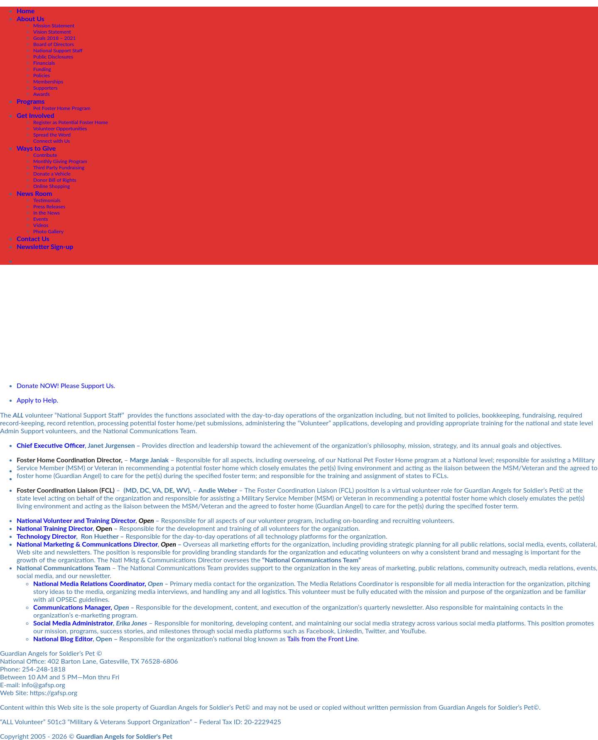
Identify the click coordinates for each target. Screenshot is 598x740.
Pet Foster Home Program (62, 108)
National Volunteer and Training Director (76, 520)
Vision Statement (52, 32)
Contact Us (33, 238)
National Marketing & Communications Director (87, 544)
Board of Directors (53, 44)
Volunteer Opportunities (60, 128)
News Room (34, 193)
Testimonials (47, 200)
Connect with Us (51, 141)
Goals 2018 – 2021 (54, 38)
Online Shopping (51, 186)
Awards (41, 94)
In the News (46, 213)
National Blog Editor (63, 638)
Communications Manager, (72, 607)
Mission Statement (53, 25)
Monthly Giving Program (60, 161)
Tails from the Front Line (322, 638)
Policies (41, 75)
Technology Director (46, 536)
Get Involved (35, 115)
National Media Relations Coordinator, (89, 583)
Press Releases (49, 206)
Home (25, 11)
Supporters (45, 88)
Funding (42, 69)
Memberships (48, 81)
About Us (30, 18)
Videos (41, 225)
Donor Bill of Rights (54, 180)
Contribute (45, 155)
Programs (31, 101)
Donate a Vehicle (52, 174)
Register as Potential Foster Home (70, 122)
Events (40, 219)
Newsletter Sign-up (45, 246)
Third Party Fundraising (58, 167)
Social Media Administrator (73, 623)
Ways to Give (36, 148)
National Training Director (55, 528)
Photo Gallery (48, 231)
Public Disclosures (53, 57)
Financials (44, 63)
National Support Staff (58, 50)
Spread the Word (52, 135)
